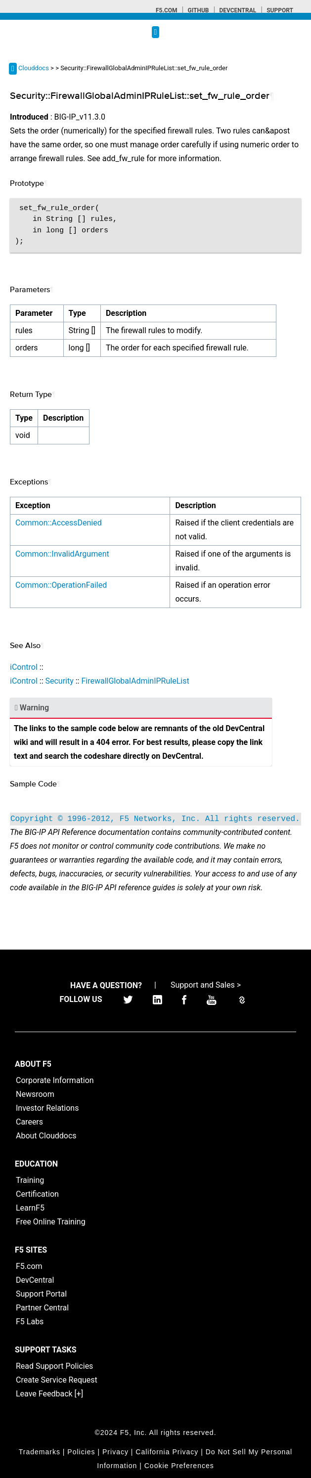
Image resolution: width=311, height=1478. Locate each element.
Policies (81, 1452)
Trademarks (39, 1452)
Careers (29, 1122)
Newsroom (35, 1094)
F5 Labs (30, 1321)
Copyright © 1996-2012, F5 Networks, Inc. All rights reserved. (155, 819)
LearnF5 (30, 1208)
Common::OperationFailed (61, 585)
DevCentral (35, 1280)
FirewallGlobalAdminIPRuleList (135, 681)
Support (280, 10)
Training (30, 1180)
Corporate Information (55, 1080)
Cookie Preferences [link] (179, 1466)
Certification (37, 1194)
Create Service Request (56, 1380)
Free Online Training (51, 1221)
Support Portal (41, 1294)
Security (59, 681)
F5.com (167, 10)
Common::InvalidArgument (62, 554)
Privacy (115, 1452)
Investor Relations (47, 1108)
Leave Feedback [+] (49, 1393)
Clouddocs (33, 68)
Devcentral (237, 10)
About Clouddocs (46, 1135)
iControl (24, 667)
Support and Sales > (206, 985)
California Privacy (166, 1452)
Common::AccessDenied (58, 522)
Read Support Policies (54, 1366)
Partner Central (42, 1307)
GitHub (198, 10)
